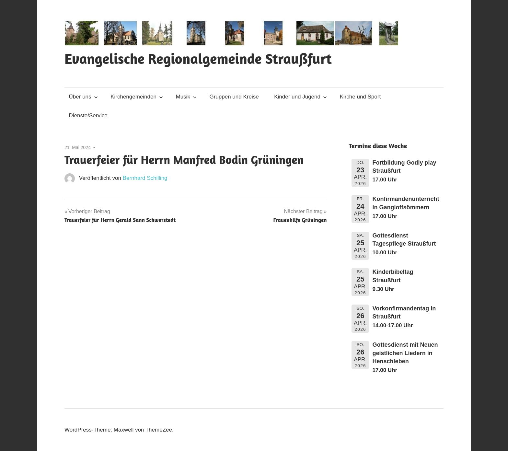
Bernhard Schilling (145, 178)
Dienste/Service (88, 115)
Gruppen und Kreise (234, 97)
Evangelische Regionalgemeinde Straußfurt (198, 58)
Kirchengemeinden (136, 97)
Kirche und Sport (360, 97)
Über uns (83, 97)
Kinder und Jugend (300, 97)
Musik (186, 97)
